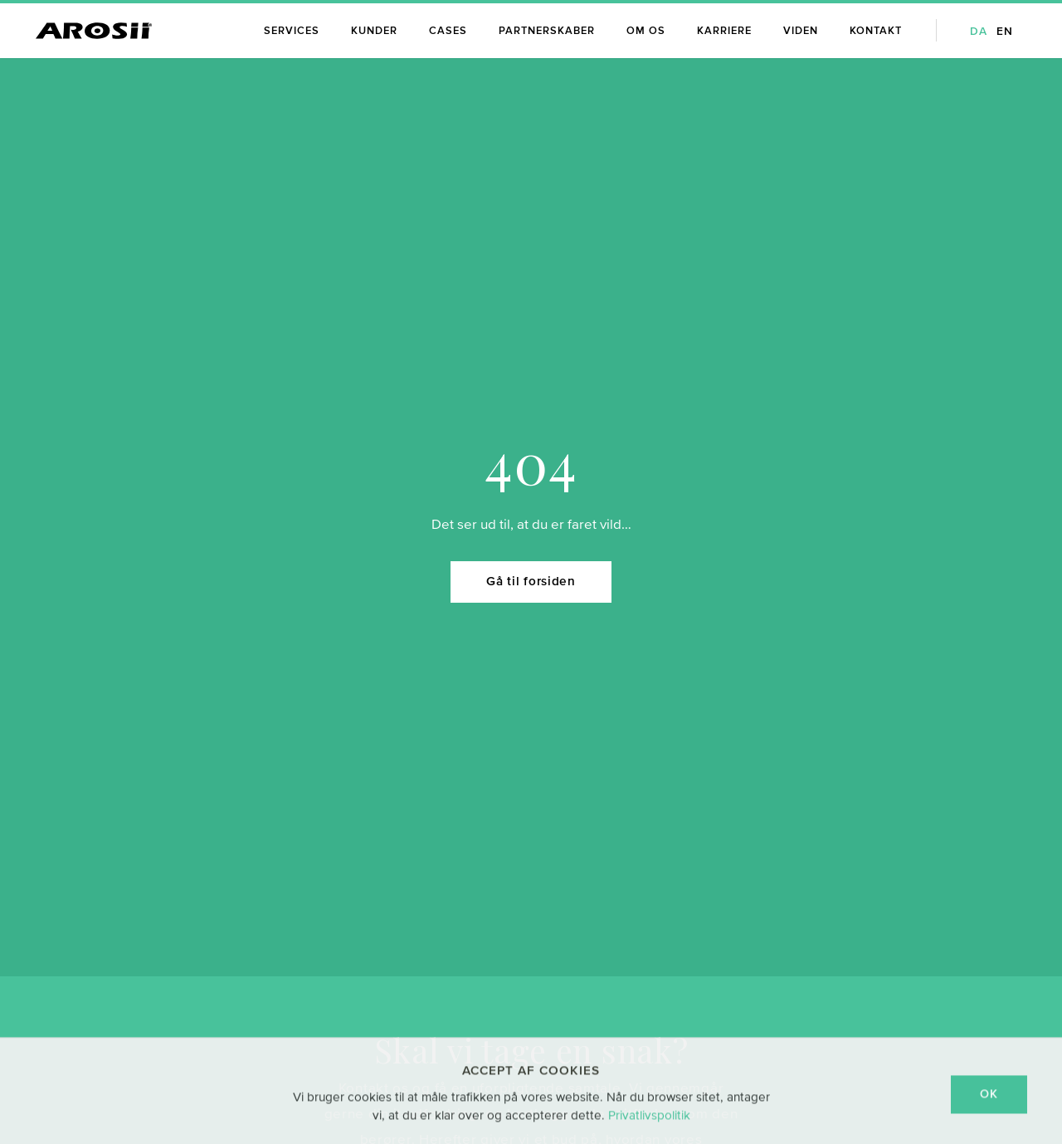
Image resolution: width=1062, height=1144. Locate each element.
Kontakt (876, 32)
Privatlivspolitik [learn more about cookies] (649, 1125)
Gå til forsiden (531, 541)
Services (291, 32)
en (1004, 31)
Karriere (724, 32)
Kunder (374, 32)
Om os (645, 32)
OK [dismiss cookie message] (988, 1105)
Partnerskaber (547, 32)
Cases (448, 32)
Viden (800, 32)
